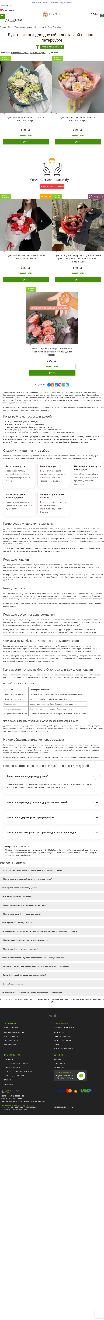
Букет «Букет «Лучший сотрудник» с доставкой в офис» (78, 119)
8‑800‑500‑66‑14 (11, 22)
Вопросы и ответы (61, 1067)
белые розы (65, 538)
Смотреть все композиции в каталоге (15, 1105)
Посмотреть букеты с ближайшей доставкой (52, 3)
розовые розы (51, 541)
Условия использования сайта (15, 1063)
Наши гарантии (9, 1059)
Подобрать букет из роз (52, 187)
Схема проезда (59, 1063)
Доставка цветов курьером (14, 1076)
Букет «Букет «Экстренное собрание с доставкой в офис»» (26, 257)
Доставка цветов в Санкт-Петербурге (18, 1072)
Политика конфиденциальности (16, 1110)
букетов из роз (98, 407)
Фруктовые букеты (11, 1036)
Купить (26, 142)
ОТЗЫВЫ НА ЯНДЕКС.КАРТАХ (63, 1049)
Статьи (56, 1045)
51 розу (85, 629)
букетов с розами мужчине (49, 551)
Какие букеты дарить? (62, 1036)
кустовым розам (23, 544)
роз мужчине (81, 603)
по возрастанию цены (19, 53)
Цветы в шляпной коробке (14, 1032)
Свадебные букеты (11, 1040)
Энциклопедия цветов (62, 1040)
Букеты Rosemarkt (11, 1028)
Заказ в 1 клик (26, 135)
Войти (94, 14)
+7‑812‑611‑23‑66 (13, 20)
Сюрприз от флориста (12, 1067)
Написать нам (59, 1059)
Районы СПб (8, 1084)
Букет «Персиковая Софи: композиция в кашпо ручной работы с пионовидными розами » (52, 351)
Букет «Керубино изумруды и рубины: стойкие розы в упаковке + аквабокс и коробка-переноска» (78, 258)
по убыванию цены (37, 53)
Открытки (7, 1080)
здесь (46, 999)
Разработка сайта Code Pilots (64, 1107)
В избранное (7, 10)
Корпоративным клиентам (64, 1028)
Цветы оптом (59, 1032)
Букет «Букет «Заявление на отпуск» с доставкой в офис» (26, 119)
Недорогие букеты (11, 1045)
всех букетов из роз (93, 757)
